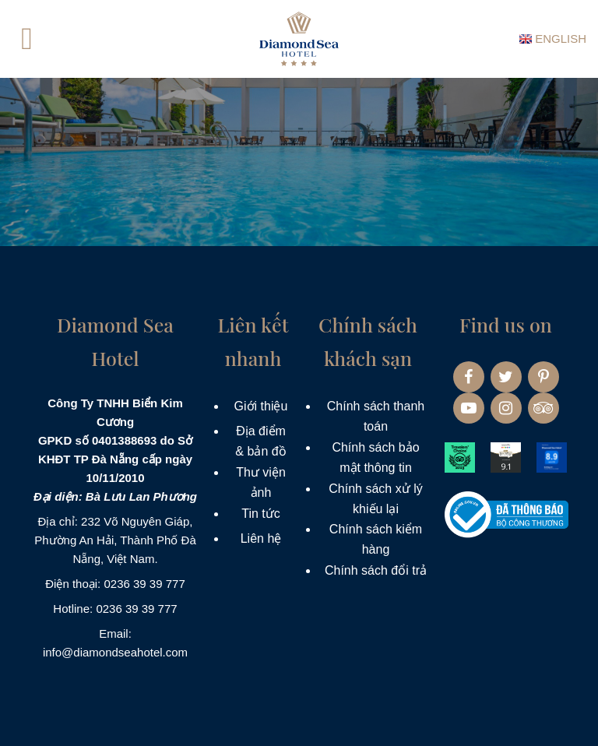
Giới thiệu (261, 406)
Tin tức (260, 513)
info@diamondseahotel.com (115, 652)
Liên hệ (261, 538)
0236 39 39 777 (144, 583)
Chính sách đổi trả (376, 570)
